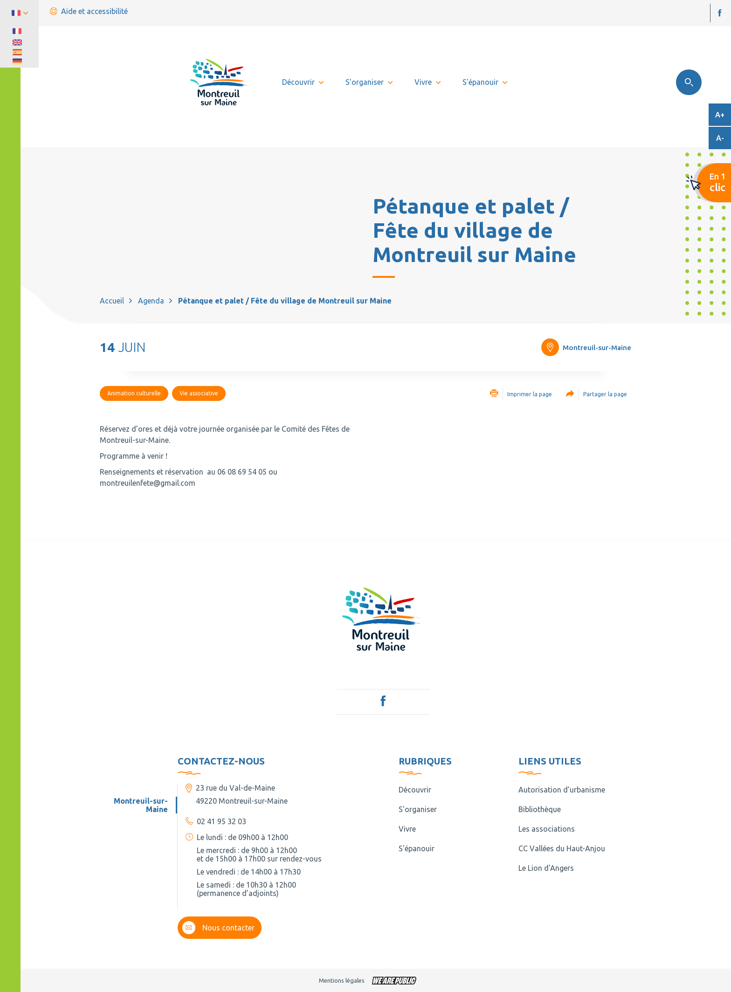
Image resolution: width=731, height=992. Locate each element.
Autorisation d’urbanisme (561, 789)
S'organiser (418, 809)
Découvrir (415, 789)
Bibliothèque (539, 809)
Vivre (407, 829)
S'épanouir (416, 848)
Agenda (151, 300)
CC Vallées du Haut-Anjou (561, 848)
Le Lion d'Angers (546, 868)
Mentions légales (342, 980)
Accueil (112, 300)
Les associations (546, 829)
